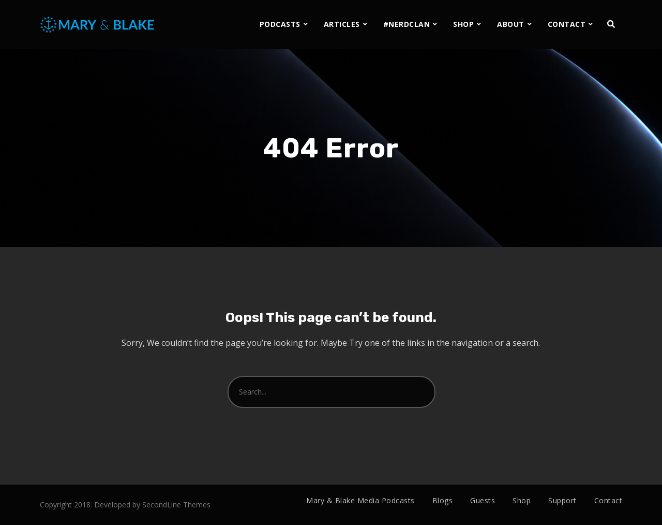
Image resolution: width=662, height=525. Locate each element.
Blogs (442, 500)
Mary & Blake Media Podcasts (360, 500)
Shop (522, 500)
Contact (608, 500)
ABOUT (510, 24)
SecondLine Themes (176, 504)
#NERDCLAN (406, 24)
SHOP (463, 24)
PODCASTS (280, 24)
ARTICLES (342, 24)
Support (562, 500)
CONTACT (567, 24)
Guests (482, 500)
